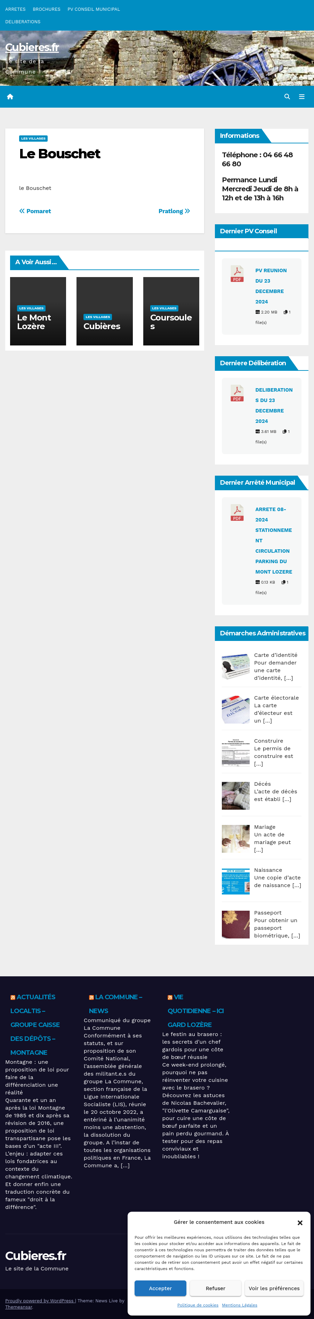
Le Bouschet (59, 153)
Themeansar (18, 1307)
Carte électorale (276, 697)
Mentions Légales (239, 1305)
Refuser (216, 1288)
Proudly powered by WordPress (40, 1300)
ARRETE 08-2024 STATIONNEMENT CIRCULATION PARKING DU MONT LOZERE (274, 540)
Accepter (160, 1288)
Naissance (268, 870)
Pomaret (35, 211)
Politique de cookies (197, 1305)
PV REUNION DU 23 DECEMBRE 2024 (271, 286)
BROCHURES (47, 9)
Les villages (33, 138)
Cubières (101, 326)
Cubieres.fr (32, 47)
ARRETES (15, 9)
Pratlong (174, 211)
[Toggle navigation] (302, 97)
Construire (268, 740)
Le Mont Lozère (34, 321)
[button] (300, 1222)
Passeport (268, 912)
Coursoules (171, 321)
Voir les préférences (274, 1288)
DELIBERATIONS (22, 21)
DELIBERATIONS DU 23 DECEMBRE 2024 (274, 405)
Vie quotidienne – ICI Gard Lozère (196, 1011)
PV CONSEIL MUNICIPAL (93, 9)
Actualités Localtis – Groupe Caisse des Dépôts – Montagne (35, 1025)
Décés (262, 783)
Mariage (265, 827)
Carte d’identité (276, 655)
